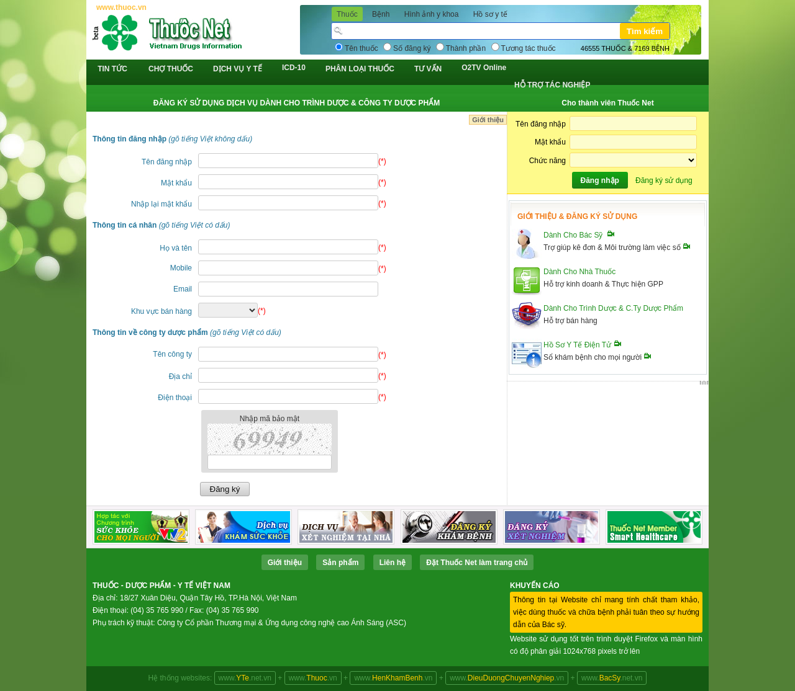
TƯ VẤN (428, 69)
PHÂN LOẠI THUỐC (359, 69)
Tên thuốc (361, 48)
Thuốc (347, 14)
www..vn (313, 678)
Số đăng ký (411, 48)
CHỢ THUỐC (170, 69)
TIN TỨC (112, 69)
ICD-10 (294, 67)
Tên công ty (172, 354)
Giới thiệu (488, 119)
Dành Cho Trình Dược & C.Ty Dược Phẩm (613, 308)
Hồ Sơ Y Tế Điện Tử (577, 345)
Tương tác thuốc (528, 48)
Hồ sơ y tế (490, 14)
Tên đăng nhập (167, 162)
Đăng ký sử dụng (664, 180)
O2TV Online (483, 67)
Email (182, 289)
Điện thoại (175, 397)
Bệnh (380, 14)
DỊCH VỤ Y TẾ (237, 69)
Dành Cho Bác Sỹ (572, 235)
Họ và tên (176, 248)
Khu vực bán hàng (161, 311)
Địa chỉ (180, 376)
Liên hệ (392, 562)
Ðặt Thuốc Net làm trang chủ (476, 562)
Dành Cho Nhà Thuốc (579, 271)
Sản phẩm (340, 562)
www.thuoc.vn (121, 7)
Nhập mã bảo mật (269, 418)
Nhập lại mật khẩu (161, 204)
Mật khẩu (176, 183)
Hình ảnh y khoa (431, 14)
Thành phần (466, 48)
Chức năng (547, 160)
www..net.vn (245, 678)
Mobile (181, 268)
